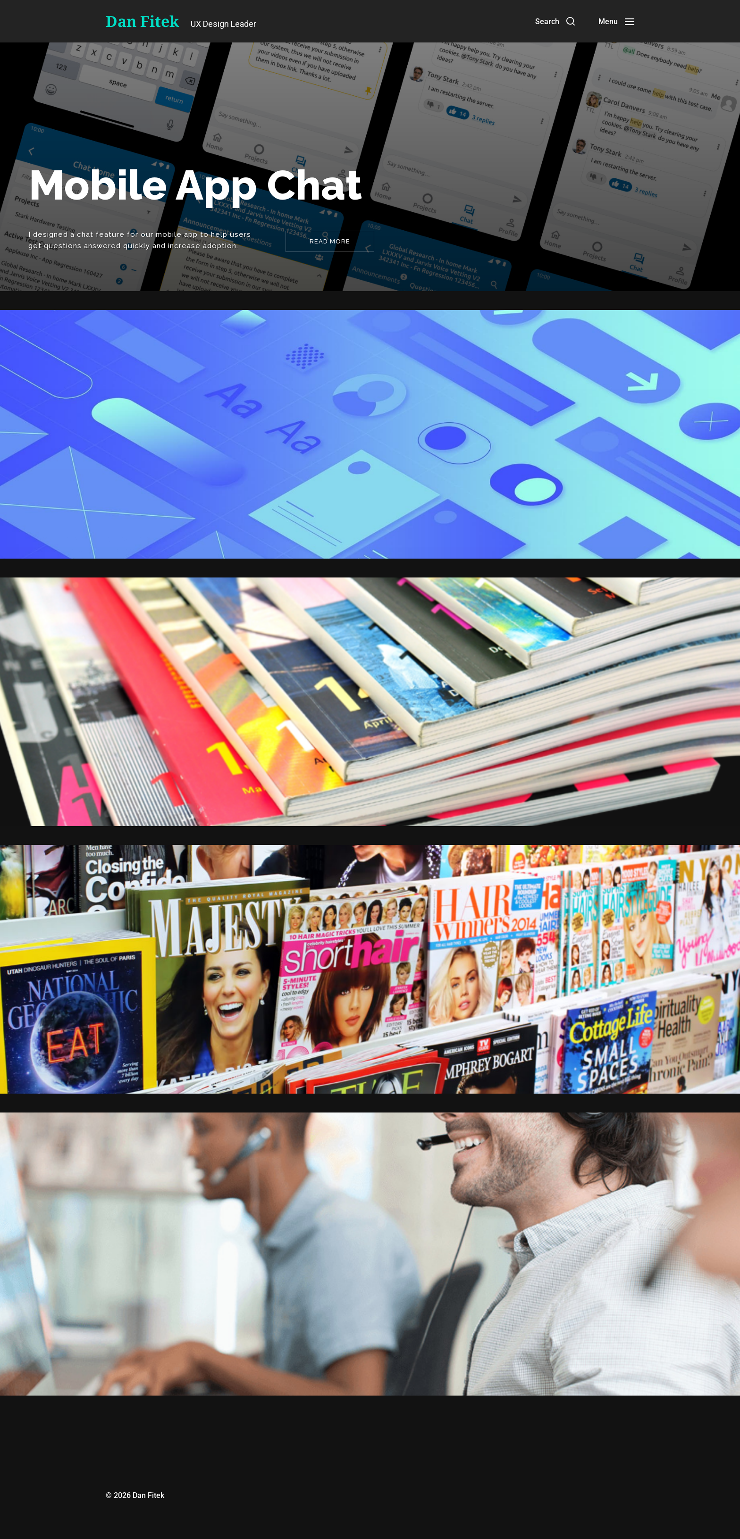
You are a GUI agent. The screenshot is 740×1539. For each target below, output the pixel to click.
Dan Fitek (142, 21)
